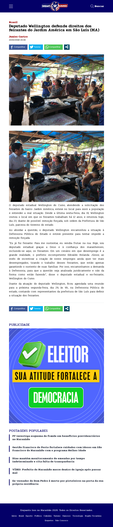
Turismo (57, 515)
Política (38, 515)
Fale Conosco (61, 520)
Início (14, 515)
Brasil (13, 22)
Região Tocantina (93, 515)
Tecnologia (78, 515)
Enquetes (49, 520)
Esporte (29, 515)
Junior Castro (18, 37)
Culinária (48, 515)
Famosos (67, 515)
